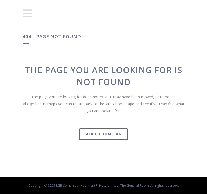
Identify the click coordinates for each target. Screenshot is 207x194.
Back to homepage (103, 133)
